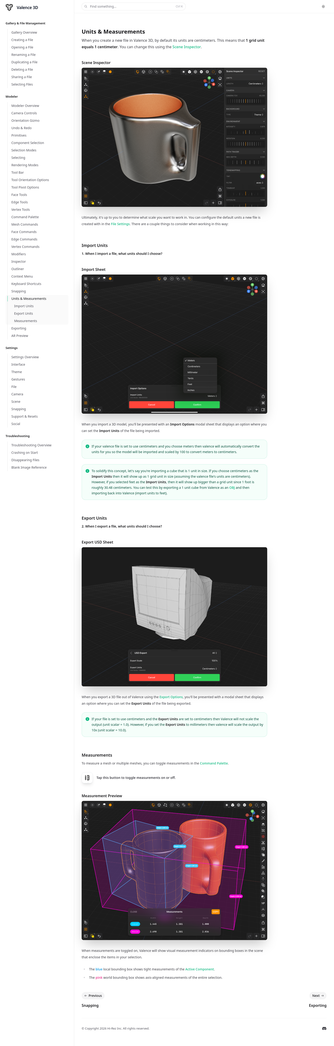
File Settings (120, 224)
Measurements (97, 755)
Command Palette (214, 763)
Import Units (95, 245)
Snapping (90, 1005)
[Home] (22, 7)
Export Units (94, 518)
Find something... (133, 6)
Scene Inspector (187, 46)
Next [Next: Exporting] (318, 995)
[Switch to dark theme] (323, 6)
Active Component (199, 969)
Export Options (171, 697)
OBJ (232, 487)
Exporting (318, 1005)
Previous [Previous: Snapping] (93, 995)
